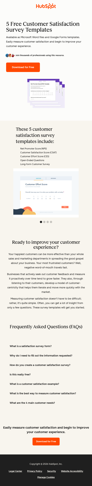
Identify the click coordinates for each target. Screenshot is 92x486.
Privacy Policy (34, 471)
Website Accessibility (72, 471)
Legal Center (15, 471)
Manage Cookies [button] (46, 477)
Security (51, 471)
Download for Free (23, 67)
